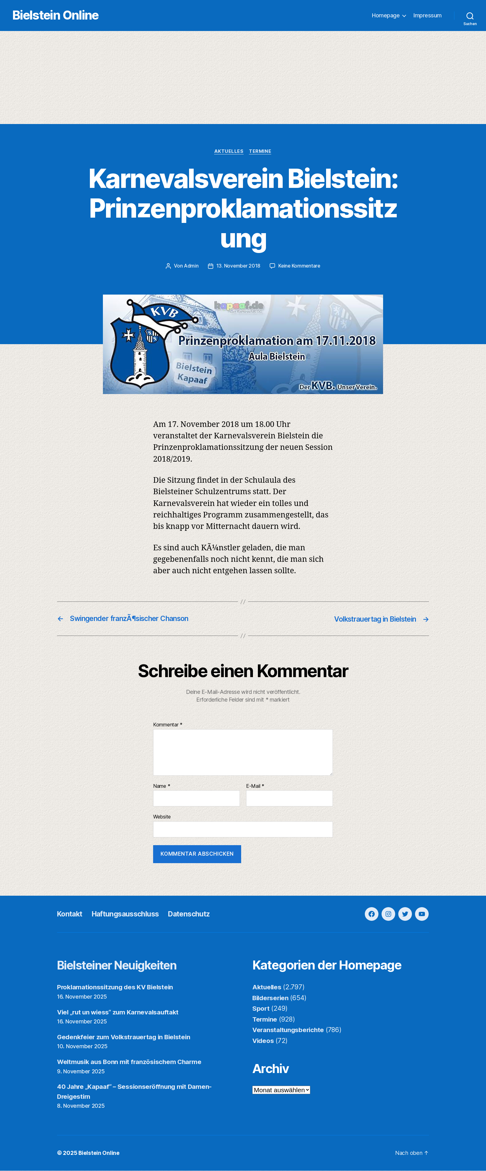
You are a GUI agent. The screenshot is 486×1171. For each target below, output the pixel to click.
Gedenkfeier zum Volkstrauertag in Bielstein (126, 1037)
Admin (190, 267)
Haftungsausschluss (129, 914)
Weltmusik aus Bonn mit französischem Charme (131, 1062)
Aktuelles (229, 152)
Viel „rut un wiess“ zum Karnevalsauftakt (120, 1012)
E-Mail (255, 786)
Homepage (386, 15)
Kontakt (70, 914)
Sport (261, 1009)
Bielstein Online (61, 16)
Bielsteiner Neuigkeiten (122, 965)
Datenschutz (196, 914)
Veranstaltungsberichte (289, 1030)
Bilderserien (271, 998)
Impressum (427, 15)
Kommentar (168, 725)
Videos (263, 1041)
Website (162, 817)
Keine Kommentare (299, 267)
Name (161, 786)
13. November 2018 (237, 267)
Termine (261, 152)
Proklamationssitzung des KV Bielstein (117, 987)
